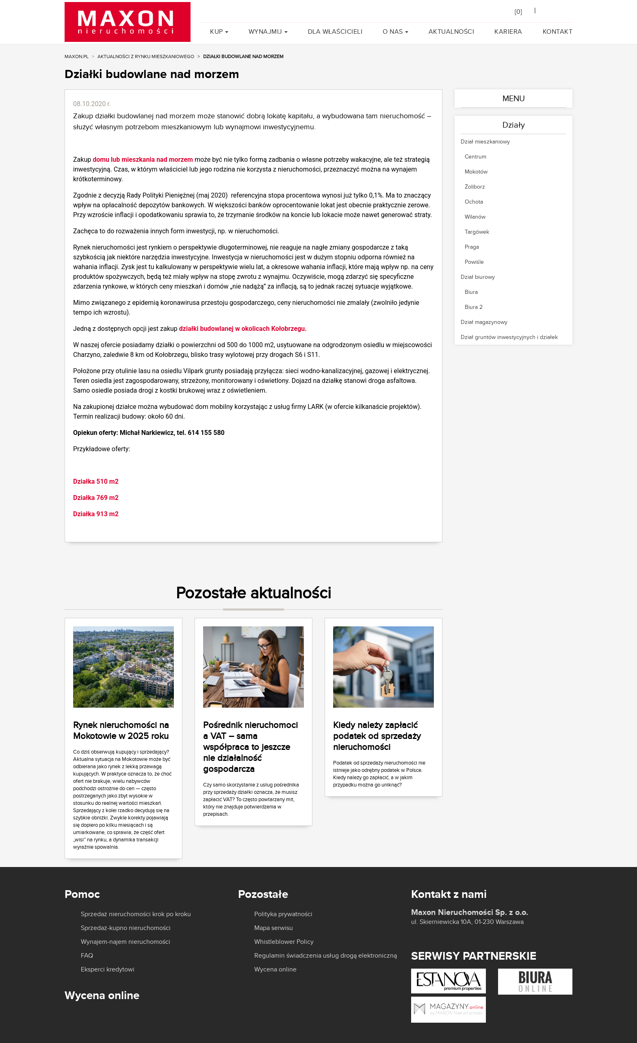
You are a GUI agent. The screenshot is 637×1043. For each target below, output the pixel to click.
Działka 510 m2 (96, 481)
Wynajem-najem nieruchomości (125, 942)
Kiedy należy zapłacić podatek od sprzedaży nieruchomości (377, 735)
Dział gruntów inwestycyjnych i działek (509, 337)
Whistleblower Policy (284, 942)
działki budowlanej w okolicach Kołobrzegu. (243, 328)
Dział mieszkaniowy (485, 141)
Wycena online (275, 969)
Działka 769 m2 (96, 498)
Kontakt (558, 31)
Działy (514, 124)
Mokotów (476, 171)
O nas (393, 31)
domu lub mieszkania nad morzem (142, 159)
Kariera (508, 31)
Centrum (475, 156)
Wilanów (475, 217)
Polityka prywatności (283, 914)
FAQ (87, 955)
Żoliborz (475, 187)
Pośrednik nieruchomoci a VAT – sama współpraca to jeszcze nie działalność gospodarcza (250, 746)
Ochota (474, 202)
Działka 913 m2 (96, 514)
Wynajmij (265, 31)
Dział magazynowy (484, 322)
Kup (216, 31)
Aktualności (451, 31)
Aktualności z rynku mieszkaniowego (146, 56)
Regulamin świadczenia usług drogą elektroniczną (325, 955)
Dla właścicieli (335, 31)
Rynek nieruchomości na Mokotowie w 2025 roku (121, 730)
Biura (471, 292)
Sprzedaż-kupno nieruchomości (126, 928)
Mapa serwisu (273, 928)
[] (518, 11)
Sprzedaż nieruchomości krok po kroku (136, 914)
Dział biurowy (478, 277)
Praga (472, 247)
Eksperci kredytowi (107, 969)
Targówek (477, 232)
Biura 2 (474, 307)
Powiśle (474, 262)
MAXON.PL (77, 56)
